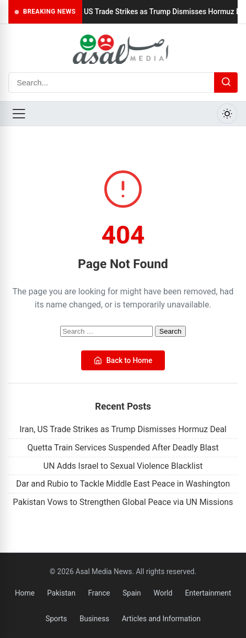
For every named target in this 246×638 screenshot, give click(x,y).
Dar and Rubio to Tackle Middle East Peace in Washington (123, 484)
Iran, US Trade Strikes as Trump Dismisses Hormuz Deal (123, 429)
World (162, 593)
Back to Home (123, 360)
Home (25, 593)
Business (94, 618)
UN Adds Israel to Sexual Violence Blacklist (123, 466)
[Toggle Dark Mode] (227, 113)
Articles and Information (161, 618)
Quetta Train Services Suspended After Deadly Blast (123, 448)
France (99, 593)
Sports (56, 618)
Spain (131, 593)
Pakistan (61, 593)
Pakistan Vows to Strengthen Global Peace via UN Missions (123, 502)
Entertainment (208, 593)
